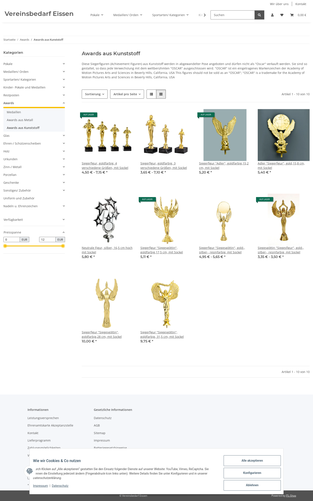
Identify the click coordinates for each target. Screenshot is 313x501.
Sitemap (99, 433)
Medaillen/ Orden (16, 72)
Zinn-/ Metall (12, 167)
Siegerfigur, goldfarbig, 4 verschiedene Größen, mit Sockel (105, 165)
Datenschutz (63, 488)
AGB (97, 425)
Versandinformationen (44, 455)
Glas (6, 136)
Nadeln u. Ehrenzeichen (20, 206)
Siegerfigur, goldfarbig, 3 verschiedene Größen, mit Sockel (163, 165)
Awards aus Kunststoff (23, 128)
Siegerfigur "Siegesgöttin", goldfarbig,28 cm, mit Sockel (102, 334)
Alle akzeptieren (248, 464)
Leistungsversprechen (43, 418)
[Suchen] (233, 14)
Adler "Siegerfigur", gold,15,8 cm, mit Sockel (281, 165)
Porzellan (10, 175)
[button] (272, 15)
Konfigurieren (249, 475)
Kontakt (300, 4)
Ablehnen (248, 486)
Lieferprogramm (39, 440)
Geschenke (11, 183)
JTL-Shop (291, 495)
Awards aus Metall (20, 120)
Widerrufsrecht (104, 455)
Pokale (7, 64)
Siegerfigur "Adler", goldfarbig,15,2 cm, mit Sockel (224, 165)
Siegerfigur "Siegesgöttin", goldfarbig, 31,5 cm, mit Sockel (162, 334)
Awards (8, 103)
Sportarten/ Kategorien (19, 79)
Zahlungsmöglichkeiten (44, 448)
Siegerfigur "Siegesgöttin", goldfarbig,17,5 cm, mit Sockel (161, 250)
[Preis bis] (47, 239)
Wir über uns (279, 4)
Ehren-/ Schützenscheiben (22, 143)
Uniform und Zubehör (19, 198)
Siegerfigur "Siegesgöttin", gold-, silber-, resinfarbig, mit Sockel (222, 250)
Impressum (43, 488)
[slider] (5, 246)
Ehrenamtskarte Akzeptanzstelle (50, 425)
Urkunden (10, 159)
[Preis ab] (11, 239)
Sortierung (93, 94)
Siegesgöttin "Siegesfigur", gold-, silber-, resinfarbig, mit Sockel (281, 250)
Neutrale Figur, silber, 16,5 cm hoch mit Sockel (107, 250)
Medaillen (14, 112)
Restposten (11, 95)
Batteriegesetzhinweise (110, 448)
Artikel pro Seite (125, 94)
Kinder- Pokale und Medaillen (24, 87)
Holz (6, 151)
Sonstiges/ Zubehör (17, 190)
